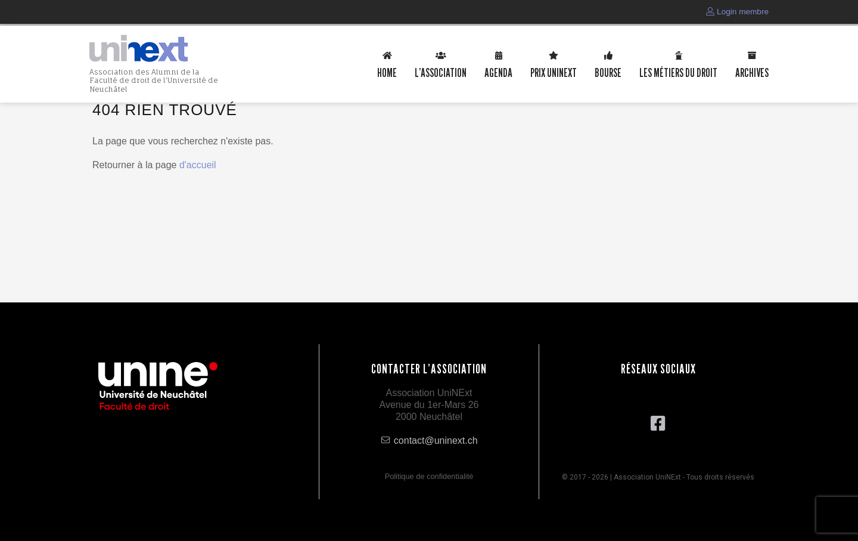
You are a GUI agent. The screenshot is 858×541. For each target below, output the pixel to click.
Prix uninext (553, 72)
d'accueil (197, 165)
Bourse (608, 72)
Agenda (498, 72)
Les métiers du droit (678, 72)
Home (387, 72)
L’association (441, 72)
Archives (752, 72)
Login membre (737, 11)
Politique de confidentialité (429, 476)
